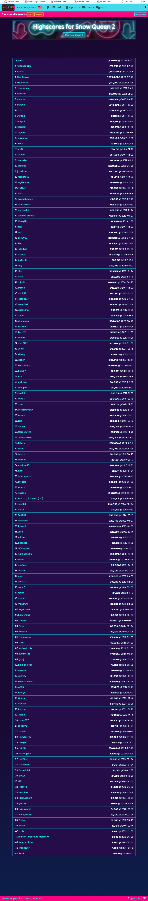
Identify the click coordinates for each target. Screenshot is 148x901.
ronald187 (24, 720)
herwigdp (23, 520)
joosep (21, 714)
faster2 (20, 60)
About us (37, 898)
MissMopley (25, 753)
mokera (22, 481)
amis (20, 576)
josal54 (21, 393)
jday (20, 265)
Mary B (21, 398)
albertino (22, 670)
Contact (88, 7)
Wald (20, 193)
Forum (101, 7)
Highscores (140, 14)
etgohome (24, 609)
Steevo (20, 71)
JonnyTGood (25, 814)
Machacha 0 (25, 797)
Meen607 (23, 304)
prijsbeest (23, 138)
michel (21, 537)
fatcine (22, 443)
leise (20, 276)
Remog (22, 709)
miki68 (21, 287)
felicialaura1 (25, 809)
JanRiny (22, 675)
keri (20, 243)
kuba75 (22, 332)
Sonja (21, 348)
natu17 (21, 587)
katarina (21, 93)
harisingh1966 (25, 553)
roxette (22, 620)
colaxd (21, 570)
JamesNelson (25, 437)
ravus (21, 592)
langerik (22, 526)
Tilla (20, 781)
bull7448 (22, 260)
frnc (20, 376)
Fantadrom (24, 365)
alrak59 (22, 293)
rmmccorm (25, 736)
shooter (21, 99)
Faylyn (22, 820)
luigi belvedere (25, 199)
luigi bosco (23, 182)
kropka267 (24, 847)
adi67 (20, 149)
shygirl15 (21, 104)
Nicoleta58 (23, 176)
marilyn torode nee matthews (33, 836)
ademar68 (23, 309)
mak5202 (23, 343)
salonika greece (26, 215)
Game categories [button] (25, 7)
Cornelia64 (24, 770)
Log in (30, 14)
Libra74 (22, 581)
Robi (20, 232)
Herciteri (21, 126)
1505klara (23, 326)
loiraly (22, 825)
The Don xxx (23, 77)
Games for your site (12, 898)
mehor (21, 448)
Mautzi (21, 487)
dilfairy (21, 354)
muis (21, 831)
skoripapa (23, 321)
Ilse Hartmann (25, 409)
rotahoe (23, 786)
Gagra (21, 698)
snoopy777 (24, 387)
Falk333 (22, 515)
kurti (21, 853)
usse (20, 404)
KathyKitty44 (26, 648)
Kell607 (22, 370)
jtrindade (22, 171)
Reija (19, 226)
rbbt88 (22, 748)
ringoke (22, 492)
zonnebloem (24, 204)
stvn (20, 110)
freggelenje (25, 637)
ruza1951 (22, 504)
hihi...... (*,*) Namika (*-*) (30, 498)
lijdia (20, 470)
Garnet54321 (24, 431)
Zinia (20, 531)
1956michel (23, 548)
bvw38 (22, 775)
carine (21, 426)
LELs (20, 420)
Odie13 (22, 642)
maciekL (22, 598)
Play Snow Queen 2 (74, 35)
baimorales (24, 614)
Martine (22, 459)
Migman (22, 132)
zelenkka (22, 160)
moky (21, 509)
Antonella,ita (24, 210)
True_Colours (26, 842)
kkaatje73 (23, 298)
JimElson (22, 565)
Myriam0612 (23, 82)
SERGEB (23, 631)
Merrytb (22, 221)
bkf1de (20, 559)
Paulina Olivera (25, 681)
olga (20, 271)
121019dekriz (25, 764)
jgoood (22, 803)
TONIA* (22, 187)
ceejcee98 (23, 465)
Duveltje (21, 115)
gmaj (21, 659)
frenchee (23, 792)
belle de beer (25, 664)
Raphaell (22, 542)
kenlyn (21, 454)
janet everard (25, 476)
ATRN (21, 687)
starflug (22, 165)
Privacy (27, 898)
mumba (22, 254)
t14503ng (23, 759)
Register (39, 14)
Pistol (21, 626)
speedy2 (22, 725)
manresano (23, 88)
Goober (22, 703)
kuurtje (21, 154)
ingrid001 (22, 248)
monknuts (23, 603)
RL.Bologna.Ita (24, 65)
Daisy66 (23, 742)
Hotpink (21, 121)
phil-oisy (22, 382)
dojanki (21, 282)
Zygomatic (135, 898)
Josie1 (21, 315)
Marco (21, 415)
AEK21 (20, 143)
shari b (22, 731)
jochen (21, 359)
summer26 (24, 653)
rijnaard (21, 337)
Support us (73, 7)
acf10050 (22, 237)
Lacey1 (21, 692)
